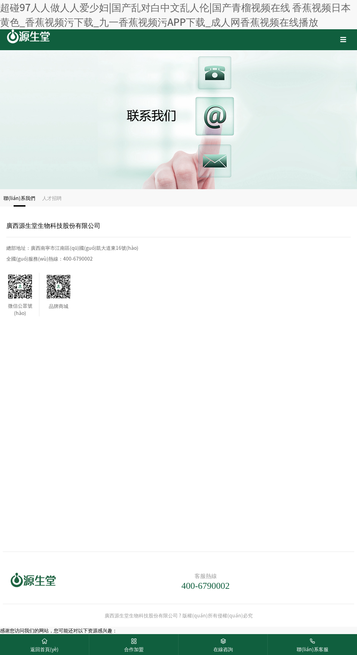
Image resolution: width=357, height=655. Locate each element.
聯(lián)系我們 (19, 197)
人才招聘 (52, 197)
